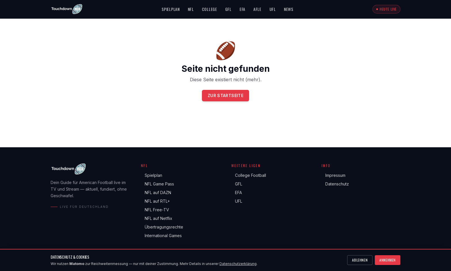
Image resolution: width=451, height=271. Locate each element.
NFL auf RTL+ (155, 201)
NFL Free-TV (155, 210)
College (209, 9)
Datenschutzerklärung (238, 264)
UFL (273, 9)
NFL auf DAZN (156, 192)
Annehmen (387, 260)
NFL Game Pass (157, 184)
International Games (161, 236)
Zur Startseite (225, 95)
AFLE (257, 9)
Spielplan (170, 9)
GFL (228, 9)
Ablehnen (360, 260)
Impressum (333, 175)
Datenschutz (335, 184)
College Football (248, 175)
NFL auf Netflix (156, 218)
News (288, 9)
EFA (242, 9)
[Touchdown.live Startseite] (67, 9)
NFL (191, 9)
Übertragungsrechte (162, 227)
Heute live (386, 9)
